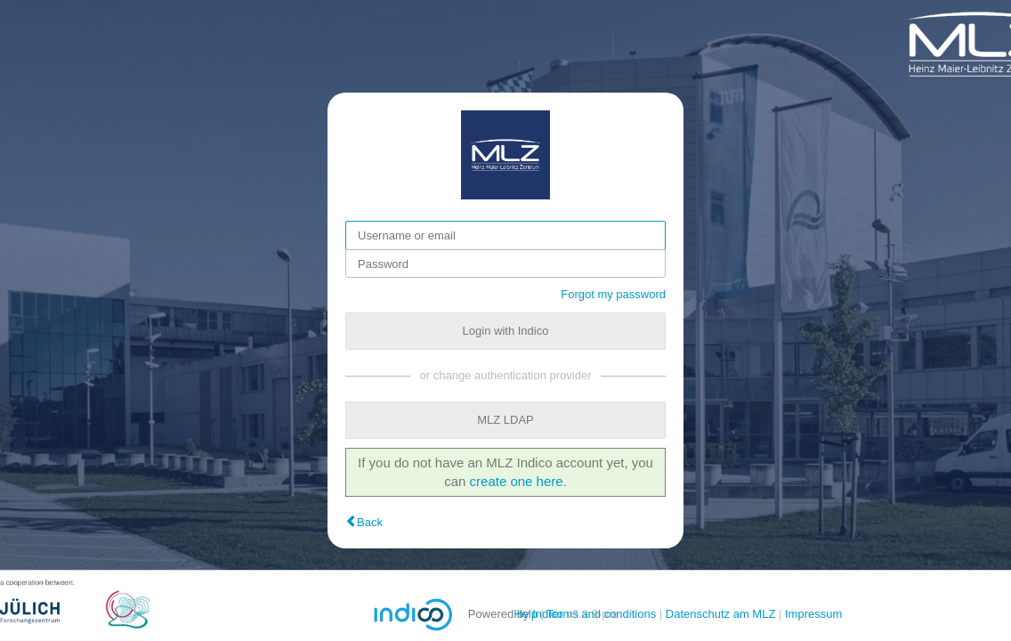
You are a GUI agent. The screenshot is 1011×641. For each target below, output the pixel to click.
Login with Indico (506, 330)
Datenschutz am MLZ (721, 614)
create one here (516, 481)
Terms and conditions (601, 614)
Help (526, 614)
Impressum (813, 614)
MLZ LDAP (505, 419)
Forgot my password (613, 294)
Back (370, 522)
